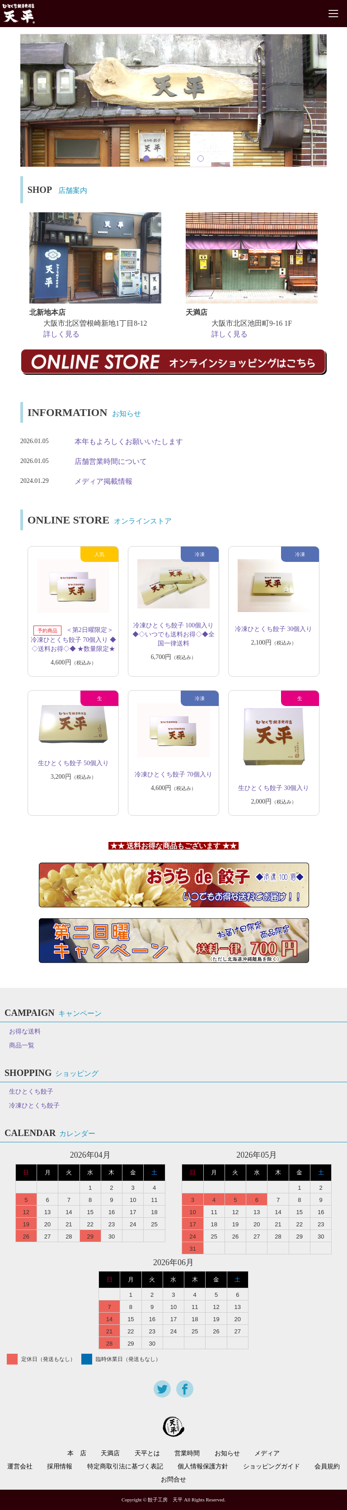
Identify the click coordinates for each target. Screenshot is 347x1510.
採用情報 (59, 1466)
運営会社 (20, 1466)
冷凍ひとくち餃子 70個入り (173, 774)
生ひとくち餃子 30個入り (273, 788)
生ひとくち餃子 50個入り (73, 763)
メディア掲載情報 (103, 481)
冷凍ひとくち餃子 (34, 1105)
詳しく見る (61, 334)
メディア (267, 1453)
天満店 (110, 1453)
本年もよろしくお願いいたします (129, 441)
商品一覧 (21, 1045)
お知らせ (227, 1453)
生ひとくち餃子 (31, 1091)
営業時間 (187, 1453)
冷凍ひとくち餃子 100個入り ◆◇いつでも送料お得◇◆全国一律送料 (173, 634)
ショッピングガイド (271, 1466)
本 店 (76, 1453)
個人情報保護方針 (203, 1466)
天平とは (147, 1453)
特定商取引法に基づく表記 (125, 1466)
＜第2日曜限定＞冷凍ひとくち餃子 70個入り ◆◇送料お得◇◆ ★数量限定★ (73, 640)
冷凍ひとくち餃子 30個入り (274, 629)
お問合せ (173, 1480)
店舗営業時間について (111, 461)
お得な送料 (25, 1031)
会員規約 (327, 1466)
